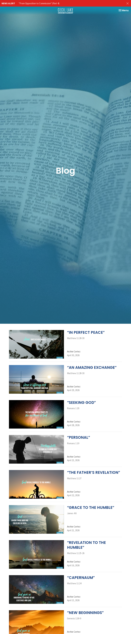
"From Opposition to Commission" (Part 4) (39, 3)
